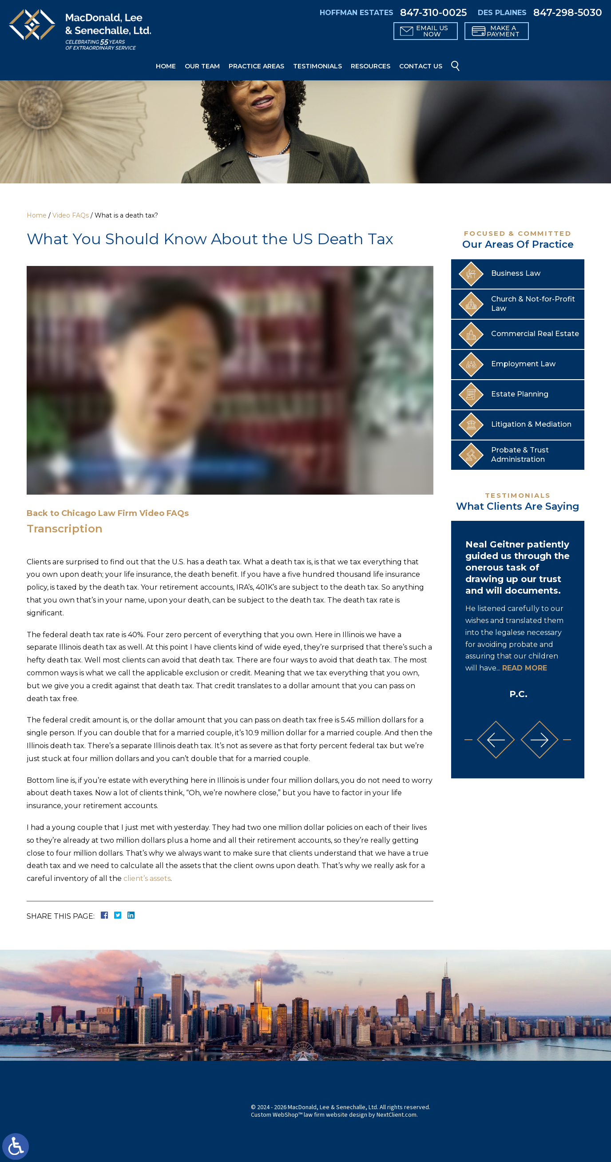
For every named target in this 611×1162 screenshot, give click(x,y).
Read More (524, 668)
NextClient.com (397, 1114)
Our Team (202, 66)
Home (166, 66)
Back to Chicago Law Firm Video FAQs (108, 513)
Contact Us (420, 66)
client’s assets (147, 878)
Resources (370, 66)
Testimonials (317, 66)
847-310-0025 (433, 13)
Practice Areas (256, 66)
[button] (496, 740)
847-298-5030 (567, 13)
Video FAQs (70, 215)
